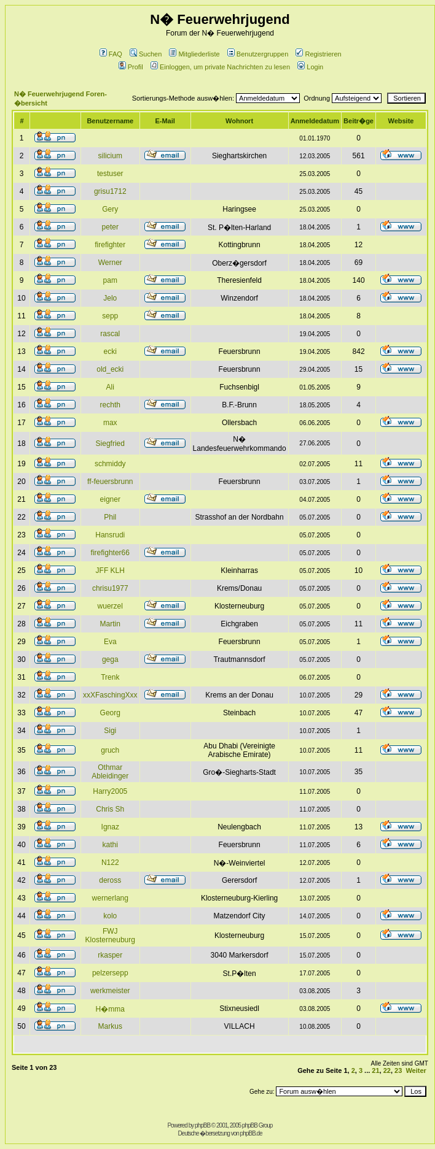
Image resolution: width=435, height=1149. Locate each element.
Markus (110, 1026)
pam (110, 280)
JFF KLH (110, 570)
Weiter (416, 1070)
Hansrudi (110, 535)
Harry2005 (110, 791)
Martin (110, 624)
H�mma (110, 1009)
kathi (110, 844)
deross (110, 880)
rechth (110, 405)
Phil (110, 517)
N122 (110, 862)
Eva (110, 641)
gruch (110, 750)
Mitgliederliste (194, 54)
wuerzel (110, 606)
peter (110, 227)
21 (375, 1070)
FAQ (111, 54)
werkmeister (110, 990)
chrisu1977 (110, 588)
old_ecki (109, 369)
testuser (110, 173)
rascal (110, 333)
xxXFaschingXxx (110, 695)
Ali (110, 387)
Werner (110, 262)
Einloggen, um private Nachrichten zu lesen (220, 67)
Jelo (110, 298)
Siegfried (110, 443)
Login (310, 67)
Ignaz (110, 827)
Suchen (146, 54)
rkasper (110, 955)
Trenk (110, 677)
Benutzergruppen (257, 54)
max (110, 422)
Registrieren (318, 54)
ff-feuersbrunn (110, 481)
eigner (110, 499)
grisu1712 (110, 191)
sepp (110, 316)
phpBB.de (251, 1133)
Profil (131, 67)
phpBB (202, 1125)
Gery (110, 209)
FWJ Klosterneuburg (110, 935)
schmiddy (110, 463)
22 (387, 1070)
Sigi (110, 730)
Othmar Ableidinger (110, 771)
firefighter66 (110, 552)
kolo (110, 916)
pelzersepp (110, 973)
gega (110, 659)
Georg (110, 713)
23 (398, 1070)
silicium (110, 156)
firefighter (110, 244)
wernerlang (110, 898)
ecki (110, 351)
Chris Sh (110, 809)
